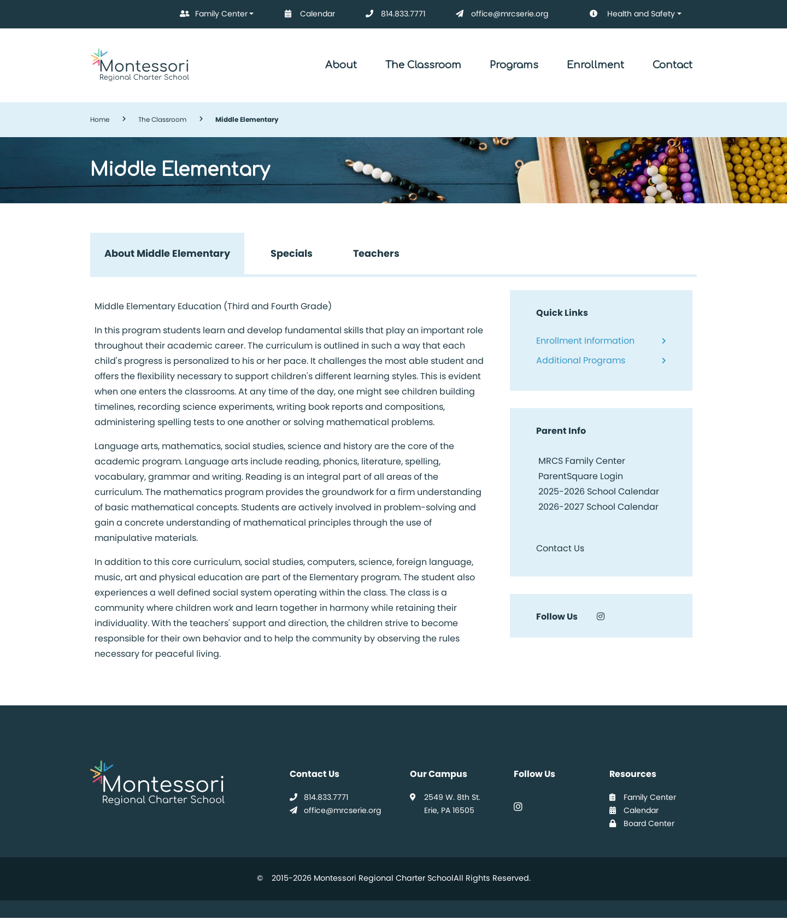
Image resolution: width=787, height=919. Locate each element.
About (341, 65)
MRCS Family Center (580, 461)
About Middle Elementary (167, 254)
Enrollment (595, 65)
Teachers (378, 254)
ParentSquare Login (579, 476)
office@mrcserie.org (499, 14)
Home (99, 119)
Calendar (307, 14)
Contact (672, 65)
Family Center (211, 14)
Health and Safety (624, 14)
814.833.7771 (393, 14)
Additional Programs (580, 361)
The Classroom (423, 65)
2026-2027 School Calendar (598, 507)
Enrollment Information (585, 341)
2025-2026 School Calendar (598, 492)
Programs (514, 65)
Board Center (641, 823)
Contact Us (560, 549)
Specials (293, 254)
